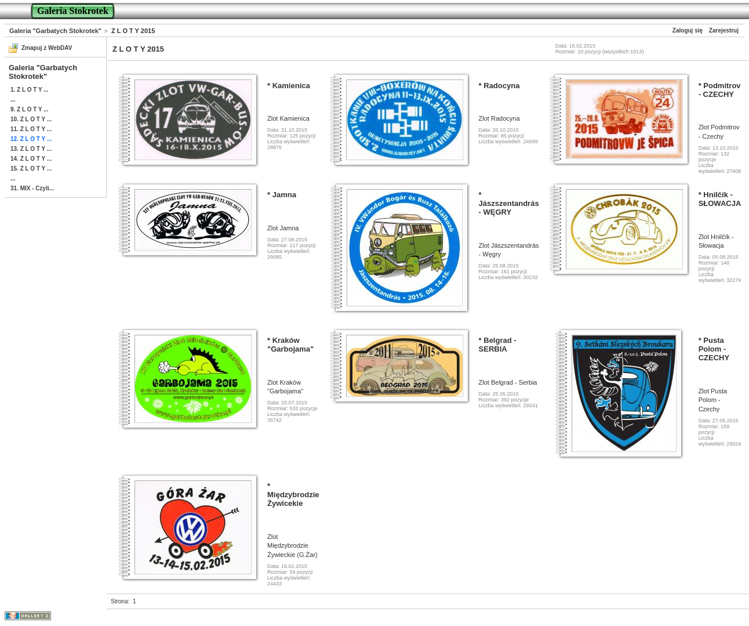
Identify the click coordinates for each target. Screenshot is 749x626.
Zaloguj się (687, 30)
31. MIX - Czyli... (32, 188)
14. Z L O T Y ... (31, 158)
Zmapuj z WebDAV (46, 48)
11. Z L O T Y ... (31, 129)
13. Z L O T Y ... (31, 149)
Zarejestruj (724, 30)
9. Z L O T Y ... (29, 109)
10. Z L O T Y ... (31, 119)
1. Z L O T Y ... (29, 89)
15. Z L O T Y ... (31, 168)
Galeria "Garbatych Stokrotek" (55, 30)
